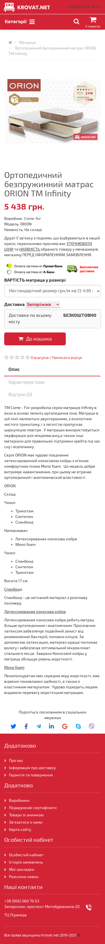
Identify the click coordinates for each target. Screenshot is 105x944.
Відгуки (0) (20, 395)
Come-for (32, 218)
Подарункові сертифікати (33, 807)
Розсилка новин (23, 876)
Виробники (19, 800)
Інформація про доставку (32, 767)
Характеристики (26, 382)
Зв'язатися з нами (25, 822)
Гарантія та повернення (31, 775)
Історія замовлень (26, 862)
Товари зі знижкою (26, 815)
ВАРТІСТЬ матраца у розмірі (35, 280)
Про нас (16, 760)
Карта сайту (20, 829)
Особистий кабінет (26, 855)
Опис (14, 369)
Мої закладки (21, 869)
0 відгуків (40, 357)
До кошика (35, 339)
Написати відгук (67, 357)
